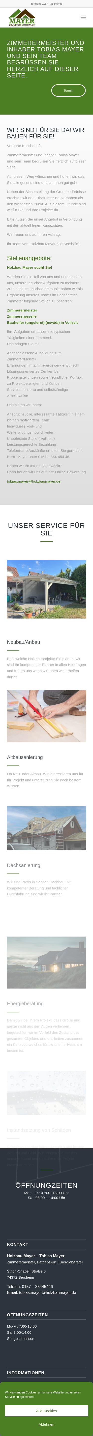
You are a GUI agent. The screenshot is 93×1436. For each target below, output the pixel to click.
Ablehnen (46, 1424)
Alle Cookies (46, 1411)
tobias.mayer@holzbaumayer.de (33, 481)
